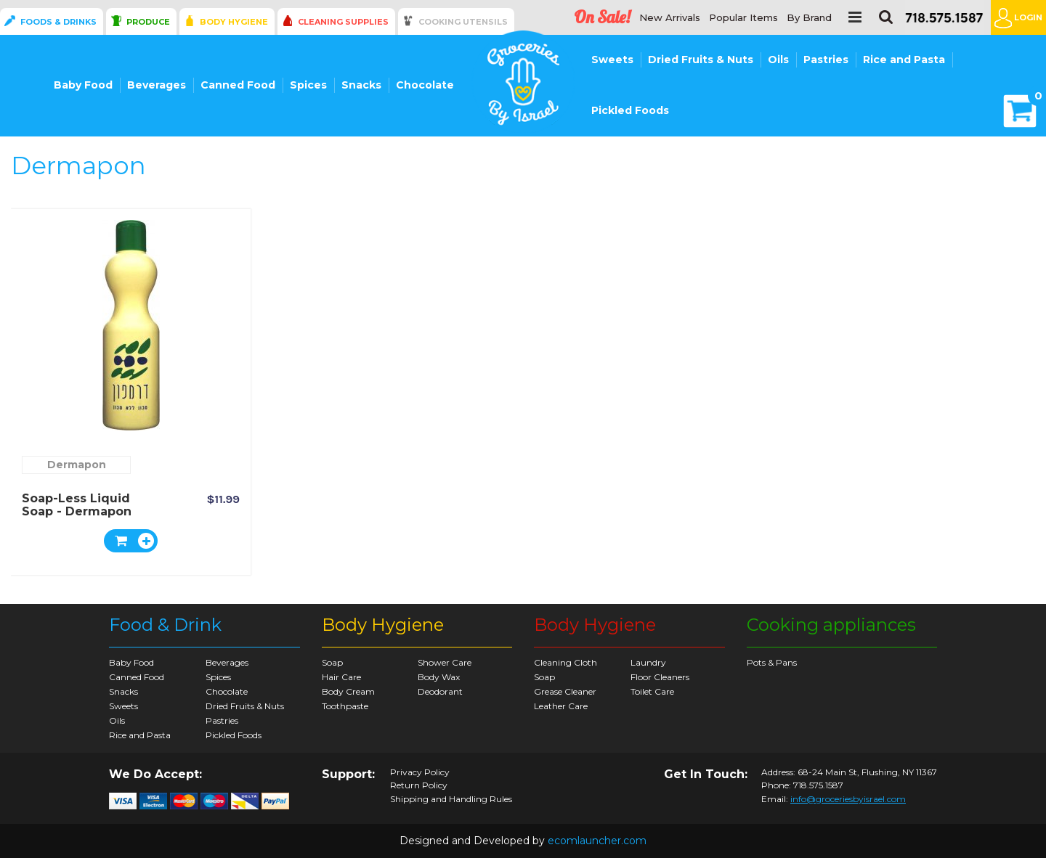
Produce (148, 22)
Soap (332, 662)
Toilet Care (652, 691)
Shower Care (444, 662)
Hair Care (341, 676)
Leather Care (561, 705)
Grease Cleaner (565, 691)
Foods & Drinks (58, 22)
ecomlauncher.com (597, 840)
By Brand (809, 17)
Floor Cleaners (660, 676)
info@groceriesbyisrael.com (848, 798)
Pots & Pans (772, 662)
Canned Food (237, 84)
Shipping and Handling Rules (451, 799)
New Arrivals (669, 17)
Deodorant (440, 691)
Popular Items (743, 17)
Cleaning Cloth (565, 662)
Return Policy (418, 785)
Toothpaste (345, 705)
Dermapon (76, 464)
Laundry (648, 662)
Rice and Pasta (904, 59)
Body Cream (348, 691)
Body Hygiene (234, 22)
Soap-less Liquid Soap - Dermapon (76, 504)
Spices (308, 84)
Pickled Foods (630, 110)
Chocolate (425, 84)
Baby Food (83, 84)
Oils (778, 59)
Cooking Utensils (463, 22)
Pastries (825, 59)
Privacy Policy (420, 772)
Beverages (156, 84)
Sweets (612, 59)
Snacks (361, 84)
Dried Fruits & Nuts (700, 59)
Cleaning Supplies (343, 22)
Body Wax (439, 676)
